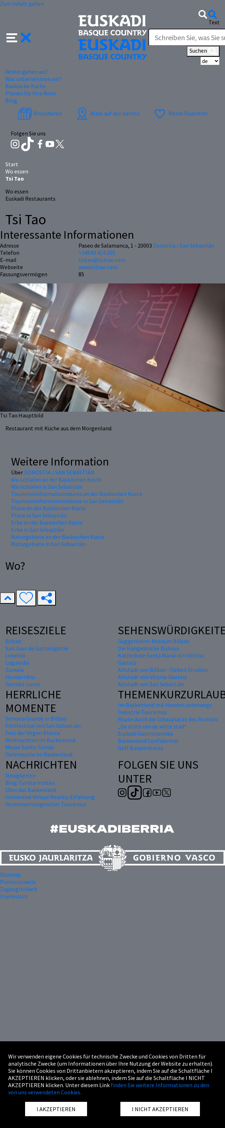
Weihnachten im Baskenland (40, 740)
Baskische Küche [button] (25, 86)
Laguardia (17, 662)
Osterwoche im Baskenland (38, 754)
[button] (18, 36)
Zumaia (14, 669)
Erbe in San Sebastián (37, 529)
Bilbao (13, 641)
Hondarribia (20, 676)
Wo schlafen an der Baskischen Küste (56, 479)
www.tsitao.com (98, 267)
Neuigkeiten (20, 775)
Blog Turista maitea (29, 782)
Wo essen (16, 171)
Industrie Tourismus (142, 712)
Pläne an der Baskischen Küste (48, 508)
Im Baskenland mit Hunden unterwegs (165, 704)
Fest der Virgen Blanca (32, 732)
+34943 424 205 (96, 252)
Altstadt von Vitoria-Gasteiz (152, 676)
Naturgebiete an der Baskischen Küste (58, 536)
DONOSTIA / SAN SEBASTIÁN (59, 472)
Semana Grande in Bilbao (36, 718)
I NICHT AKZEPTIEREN (160, 1109)
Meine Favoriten (180, 113)
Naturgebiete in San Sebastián (48, 544)
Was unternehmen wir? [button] (33, 78)
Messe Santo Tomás (29, 747)
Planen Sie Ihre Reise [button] (31, 93)
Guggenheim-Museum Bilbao (153, 641)
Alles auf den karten (107, 113)
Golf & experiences (140, 747)
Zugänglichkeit (18, 889)
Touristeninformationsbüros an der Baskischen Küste (76, 493)
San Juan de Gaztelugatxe (36, 648)
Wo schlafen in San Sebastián (46, 486)
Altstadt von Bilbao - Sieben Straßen (163, 669)
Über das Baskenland (30, 789)
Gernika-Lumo (22, 684)
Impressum (14, 896)
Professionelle (18, 881)
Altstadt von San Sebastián (151, 684)
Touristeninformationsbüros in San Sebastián (67, 501)
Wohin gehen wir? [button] (27, 71)
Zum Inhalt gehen (22, 3)
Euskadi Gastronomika (145, 733)
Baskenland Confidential (148, 740)
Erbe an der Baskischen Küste (47, 522)
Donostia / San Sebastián (183, 245)
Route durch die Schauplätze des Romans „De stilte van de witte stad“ (168, 723)
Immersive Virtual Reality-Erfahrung (50, 796)
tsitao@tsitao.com (101, 259)
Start (11, 164)
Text (214, 22)
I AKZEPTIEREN (56, 1109)
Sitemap (10, 874)
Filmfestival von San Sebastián (43, 725)
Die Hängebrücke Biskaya (148, 648)
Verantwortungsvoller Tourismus (46, 804)
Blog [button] (11, 100)
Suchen (203, 51)
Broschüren (40, 113)
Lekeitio (15, 655)
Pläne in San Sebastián (39, 515)
